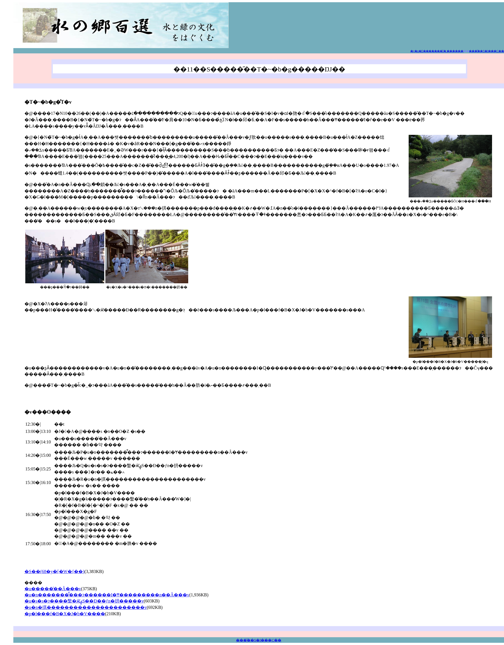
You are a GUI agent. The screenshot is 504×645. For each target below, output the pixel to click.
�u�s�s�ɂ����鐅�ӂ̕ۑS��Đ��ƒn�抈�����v (84, 601)
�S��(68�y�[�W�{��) (54, 571)
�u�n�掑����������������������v (85, 607)
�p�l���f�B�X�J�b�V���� (64, 613)
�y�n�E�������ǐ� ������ (437, 51)
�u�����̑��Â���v (52, 588)
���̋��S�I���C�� (258, 640)
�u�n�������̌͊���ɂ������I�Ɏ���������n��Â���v (106, 594)
